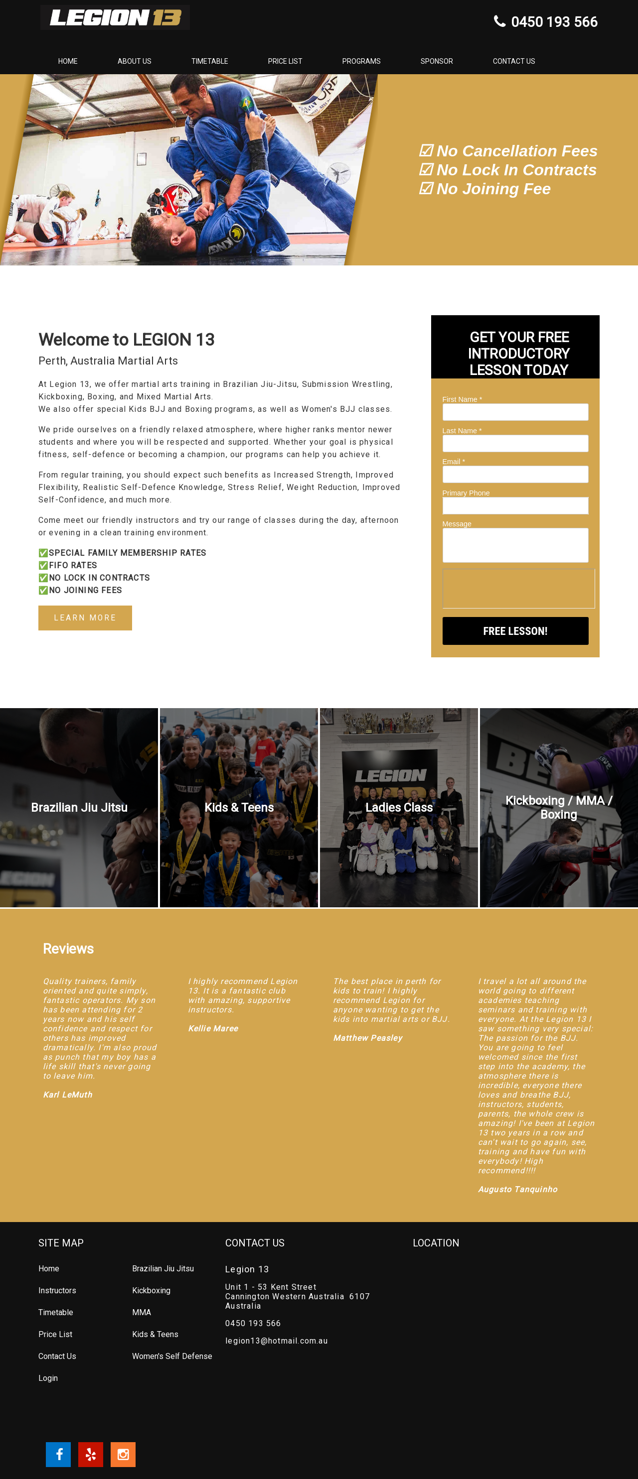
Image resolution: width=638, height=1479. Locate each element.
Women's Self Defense (172, 1356)
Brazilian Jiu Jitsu (163, 1268)
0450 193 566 (253, 1323)
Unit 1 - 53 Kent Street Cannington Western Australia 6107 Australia (297, 1296)
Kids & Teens (155, 1334)
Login (48, 1378)
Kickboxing (151, 1290)
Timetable (209, 61)
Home (68, 61)
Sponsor (437, 61)
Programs (361, 61)
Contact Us (514, 61)
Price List (285, 61)
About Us (135, 61)
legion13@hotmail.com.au (276, 1341)
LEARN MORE (85, 618)
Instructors (57, 1290)
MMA (141, 1312)
